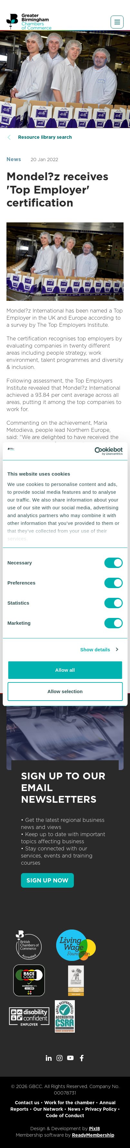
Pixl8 (94, 1128)
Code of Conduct (65, 1115)
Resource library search (45, 137)
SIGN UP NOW (47, 880)
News (13, 159)
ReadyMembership (93, 1135)
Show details (95, 649)
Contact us (27, 1102)
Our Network (48, 1109)
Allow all (65, 670)
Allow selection (65, 691)
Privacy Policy (100, 1109)
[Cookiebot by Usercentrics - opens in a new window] (94, 451)
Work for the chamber (69, 1102)
